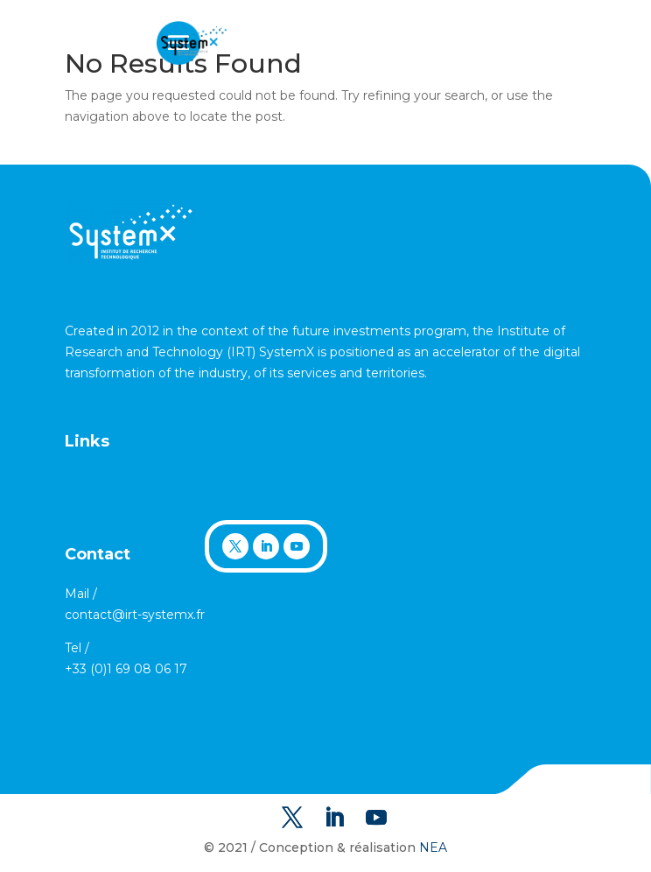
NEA (433, 847)
